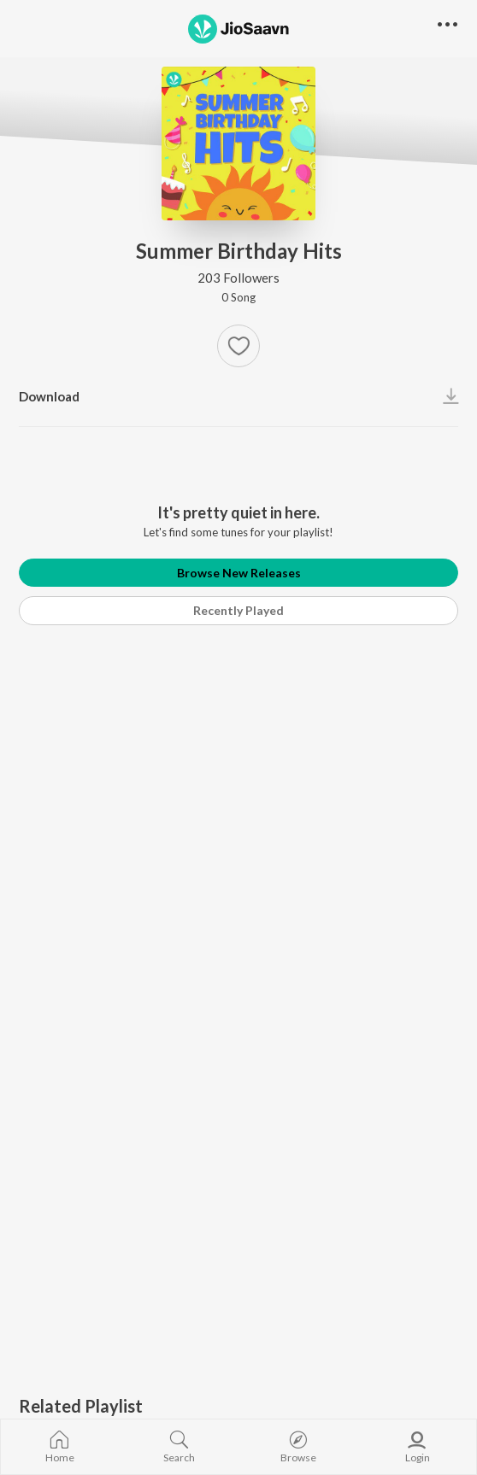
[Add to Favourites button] (238, 346)
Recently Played (238, 610)
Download (49, 396)
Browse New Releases (239, 572)
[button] (447, 25)
